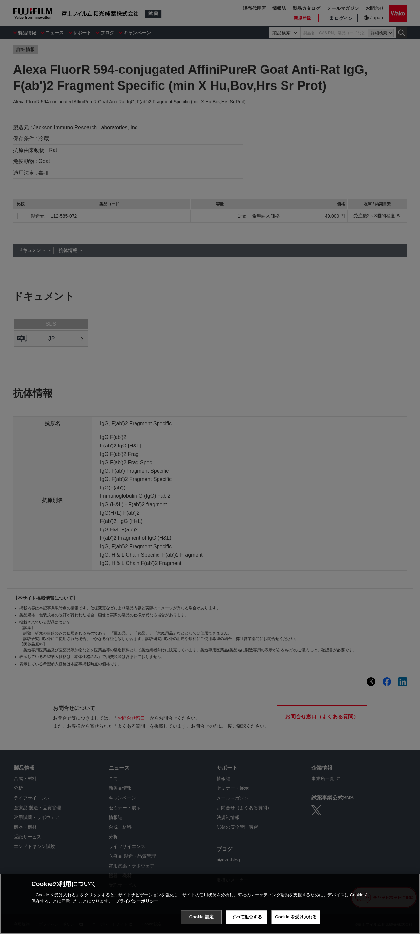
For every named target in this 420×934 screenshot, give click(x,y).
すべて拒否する (247, 916)
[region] (210, 904)
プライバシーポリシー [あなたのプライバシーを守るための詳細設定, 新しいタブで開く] (137, 901)
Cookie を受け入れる (296, 916)
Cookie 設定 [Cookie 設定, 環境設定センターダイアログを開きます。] (201, 916)
